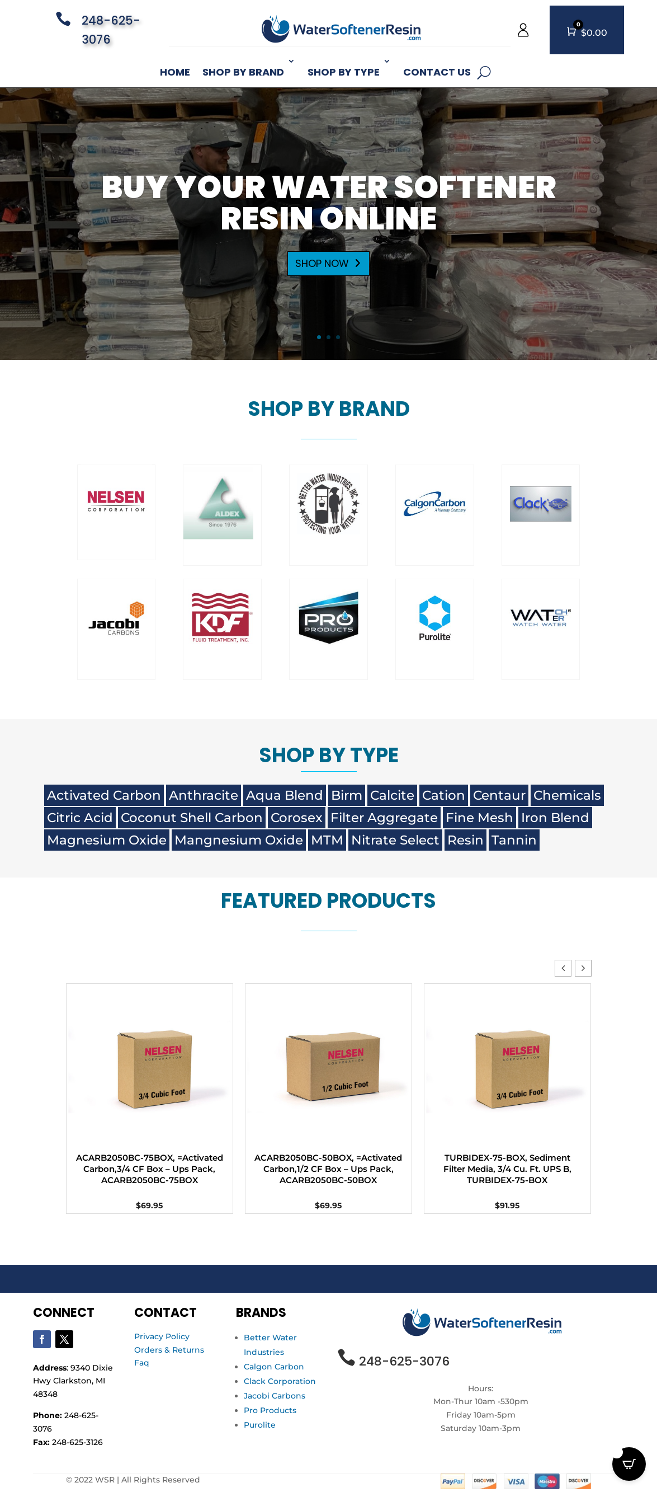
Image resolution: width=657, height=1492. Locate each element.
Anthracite (203, 795)
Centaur (499, 795)
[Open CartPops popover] (629, 1464)
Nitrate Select (395, 840)
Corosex (297, 817)
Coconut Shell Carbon (192, 817)
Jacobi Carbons (274, 1396)
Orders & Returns (169, 1350)
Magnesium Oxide (107, 840)
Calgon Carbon (274, 1367)
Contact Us (437, 72)
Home (175, 72)
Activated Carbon (104, 795)
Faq (141, 1363)
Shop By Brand (243, 72)
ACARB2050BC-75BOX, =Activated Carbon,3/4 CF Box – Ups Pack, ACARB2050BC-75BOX (149, 1168)
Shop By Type (344, 72)
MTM (327, 840)
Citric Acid (80, 817)
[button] (583, 968)
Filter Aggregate (384, 817)
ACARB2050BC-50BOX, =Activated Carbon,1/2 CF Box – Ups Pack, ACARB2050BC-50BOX (328, 1168)
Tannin (514, 840)
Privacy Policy (162, 1336)
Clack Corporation (280, 1381)
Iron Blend (555, 817)
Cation (443, 795)
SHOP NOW (322, 282)
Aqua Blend (284, 795)
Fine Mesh (479, 817)
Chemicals (567, 795)
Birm (346, 795)
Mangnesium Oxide (238, 840)
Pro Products (270, 1410)
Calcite (392, 795)
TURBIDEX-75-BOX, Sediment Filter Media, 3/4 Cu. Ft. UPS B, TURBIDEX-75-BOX (507, 1168)
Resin (465, 840)
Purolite (260, 1425)
